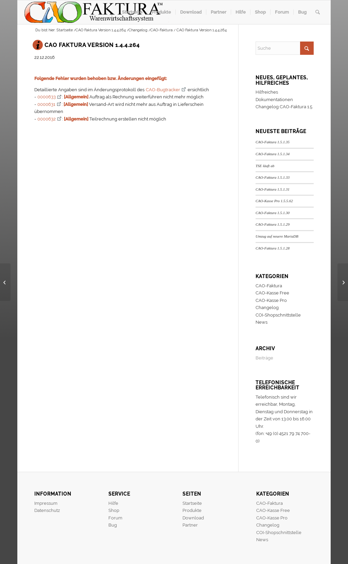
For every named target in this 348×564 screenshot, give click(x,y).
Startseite (192, 503)
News (261, 322)
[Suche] (317, 12)
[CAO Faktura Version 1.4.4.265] (342, 282)
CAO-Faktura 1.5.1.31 (273, 189)
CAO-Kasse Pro (271, 300)
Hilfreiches (267, 92)
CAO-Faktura (269, 285)
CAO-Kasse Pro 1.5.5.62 (274, 201)
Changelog (267, 307)
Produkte (192, 510)
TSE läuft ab (265, 166)
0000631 (46, 104)
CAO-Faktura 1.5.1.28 (273, 248)
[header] (111, 12)
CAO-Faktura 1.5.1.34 (273, 154)
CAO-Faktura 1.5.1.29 (273, 224)
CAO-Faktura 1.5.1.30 (273, 213)
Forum (115, 517)
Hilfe (113, 503)
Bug (112, 525)
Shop (113, 510)
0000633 (46, 96)
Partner (190, 525)
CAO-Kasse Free (272, 292)
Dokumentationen (274, 99)
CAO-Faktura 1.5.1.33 (273, 177)
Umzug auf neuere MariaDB (277, 236)
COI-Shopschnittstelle (278, 315)
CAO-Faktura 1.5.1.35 (273, 142)
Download (193, 517)
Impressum (45, 503)
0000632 (46, 119)
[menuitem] (132, 12)
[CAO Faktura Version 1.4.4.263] (5, 282)
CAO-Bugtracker (163, 89)
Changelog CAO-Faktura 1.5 (284, 106)
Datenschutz (47, 510)
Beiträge (264, 357)
